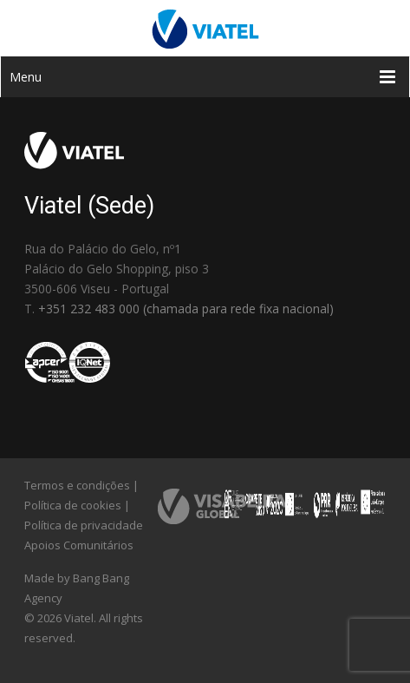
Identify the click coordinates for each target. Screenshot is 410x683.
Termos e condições (77, 485)
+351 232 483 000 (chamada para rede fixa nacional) (186, 308)
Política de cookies (72, 505)
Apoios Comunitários (78, 545)
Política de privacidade (83, 525)
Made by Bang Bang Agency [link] (76, 588)
